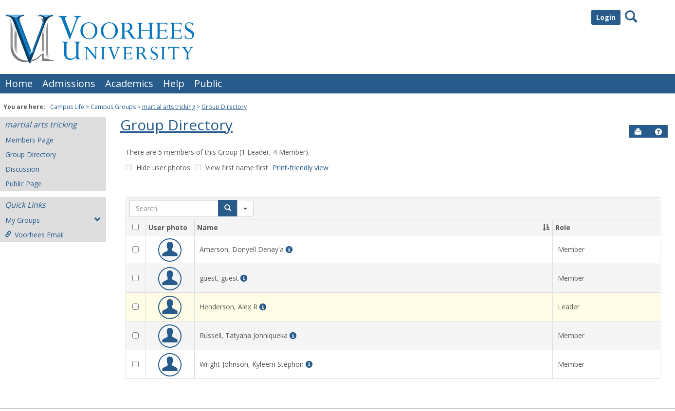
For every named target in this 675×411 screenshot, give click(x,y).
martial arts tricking (168, 107)
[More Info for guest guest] (243, 278)
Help (173, 83)
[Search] (227, 208)
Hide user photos (163, 167)
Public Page (23, 183)
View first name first (236, 167)
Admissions (68, 83)
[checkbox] (135, 227)
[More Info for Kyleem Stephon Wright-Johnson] (309, 364)
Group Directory (224, 107)
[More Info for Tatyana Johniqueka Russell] (293, 335)
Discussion (22, 169)
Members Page (29, 139)
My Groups (53, 220)
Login (606, 17)
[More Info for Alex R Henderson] (262, 307)
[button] (658, 131)
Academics (129, 83)
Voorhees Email (34, 234)
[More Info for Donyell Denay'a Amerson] (289, 249)
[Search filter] (245, 208)
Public (208, 83)
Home (19, 83)
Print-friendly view (300, 167)
